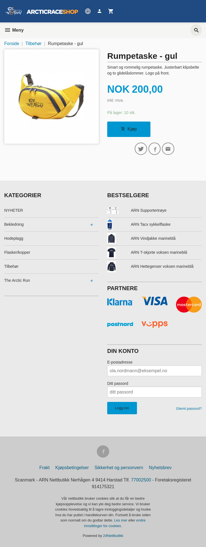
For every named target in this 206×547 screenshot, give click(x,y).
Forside (11, 43)
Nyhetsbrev (160, 467)
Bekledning (14, 224)
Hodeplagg (13, 238)
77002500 (141, 480)
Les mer (121, 520)
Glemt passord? (189, 409)
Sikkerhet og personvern (119, 467)
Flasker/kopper (17, 252)
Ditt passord (117, 383)
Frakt (44, 467)
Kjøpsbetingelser (72, 467)
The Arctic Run (17, 280)
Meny (14, 30)
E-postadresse (119, 362)
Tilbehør (11, 266)
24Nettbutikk (113, 536)
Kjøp (129, 129)
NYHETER (13, 210)
